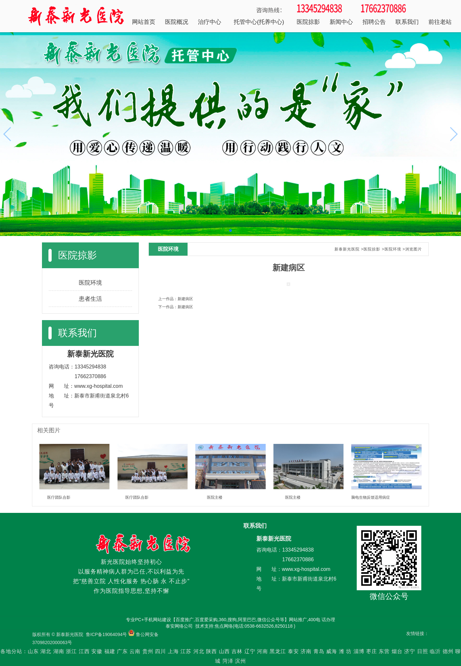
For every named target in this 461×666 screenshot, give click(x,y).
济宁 (409, 651)
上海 (173, 651)
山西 (224, 651)
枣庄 (371, 651)
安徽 (96, 651)
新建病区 (185, 299)
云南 (135, 651)
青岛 (318, 651)
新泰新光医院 (347, 249)
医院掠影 (308, 22)
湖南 (58, 651)
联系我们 (407, 22)
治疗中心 (209, 22)
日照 (422, 651)
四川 (160, 651)
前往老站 (440, 22)
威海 (331, 651)
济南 (306, 651)
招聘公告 (374, 22)
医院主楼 (214, 497)
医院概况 (176, 22)
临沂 (435, 651)
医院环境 (90, 282)
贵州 (147, 651)
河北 (198, 651)
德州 (448, 651)
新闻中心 (341, 22)
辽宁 (249, 651)
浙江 (71, 651)
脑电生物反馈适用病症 (370, 497)
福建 (109, 651)
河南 (262, 651)
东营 (384, 651)
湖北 (45, 651)
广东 (122, 651)
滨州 (240, 661)
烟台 (397, 651)
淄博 (358, 651)
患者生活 (90, 299)
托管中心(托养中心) (259, 22)
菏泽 (227, 661)
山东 (33, 651)
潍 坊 (346, 651)
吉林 (236, 651)
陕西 (211, 651)
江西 (84, 651)
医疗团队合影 (58, 497)
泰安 (293, 651)
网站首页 (143, 22)
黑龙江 (278, 651)
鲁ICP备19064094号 (106, 634)
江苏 (185, 651)
